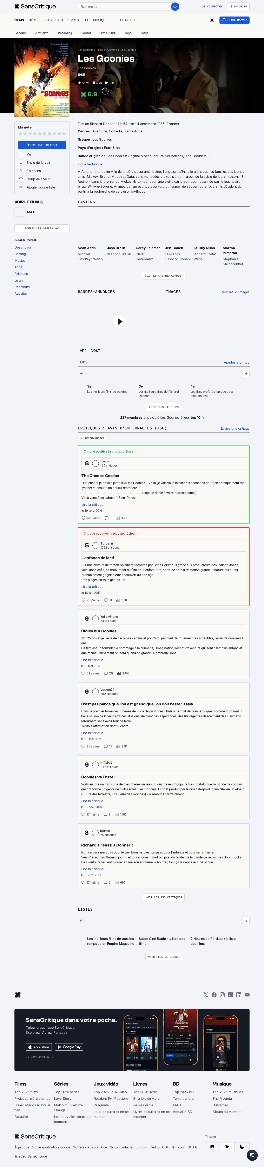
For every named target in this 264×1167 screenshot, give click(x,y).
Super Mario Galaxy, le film (32, 1107)
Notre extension (85, 1147)
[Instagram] (222, 996)
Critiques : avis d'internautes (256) (122, 427)
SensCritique (85, 49)
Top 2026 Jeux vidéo (110, 1092)
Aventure (111, 49)
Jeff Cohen (174, 248)
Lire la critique (92, 504)
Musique (222, 1084)
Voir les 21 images (236, 292)
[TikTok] (230, 996)
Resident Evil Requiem (111, 1098)
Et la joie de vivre (146, 1098)
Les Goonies (128, 49)
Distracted (220, 1105)
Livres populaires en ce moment (151, 1114)
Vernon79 (107, 689)
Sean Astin (87, 248)
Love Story (62, 1098)
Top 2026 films (26, 1092)
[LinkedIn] (238, 996)
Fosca (104, 461)
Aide (103, 1147)
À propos (21, 1147)
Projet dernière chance (32, 1098)
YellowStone (109, 616)
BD (176, 1084)
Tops (83, 361)
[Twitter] (205, 996)
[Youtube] (247, 996)
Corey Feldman (148, 248)
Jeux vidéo (106, 1084)
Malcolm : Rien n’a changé (68, 1107)
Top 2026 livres (145, 1092)
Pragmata (101, 1105)
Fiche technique (90, 164)
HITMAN (106, 762)
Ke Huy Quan (204, 248)
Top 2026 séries (66, 1092)
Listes (85, 909)
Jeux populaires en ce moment (111, 1114)
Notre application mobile (51, 1147)
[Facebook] (214, 996)
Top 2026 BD (183, 1092)
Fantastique (133, 131)
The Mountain (223, 1098)
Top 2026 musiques (227, 1092)
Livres (140, 1084)
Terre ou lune (183, 1098)
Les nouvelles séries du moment (72, 1119)
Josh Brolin (116, 248)
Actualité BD (182, 1112)
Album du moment (227, 1112)
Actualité (21, 1117)
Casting (86, 201)
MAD (177, 1105)
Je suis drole (143, 1105)
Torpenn (107, 543)
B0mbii (105, 830)
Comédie (115, 131)
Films (100, 49)
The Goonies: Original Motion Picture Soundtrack (144, 156)
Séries (61, 1084)
